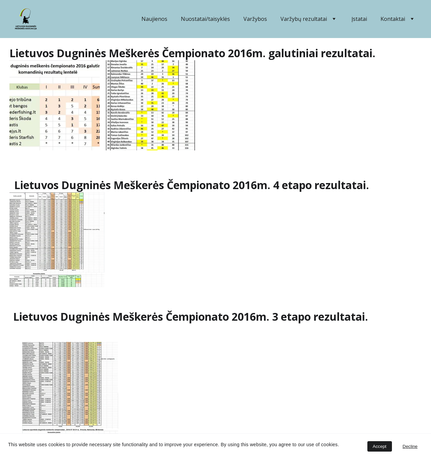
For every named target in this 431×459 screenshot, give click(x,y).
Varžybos (255, 19)
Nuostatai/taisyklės (205, 19)
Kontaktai (392, 19)
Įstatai (359, 19)
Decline (410, 446)
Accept (380, 446)
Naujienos (154, 19)
